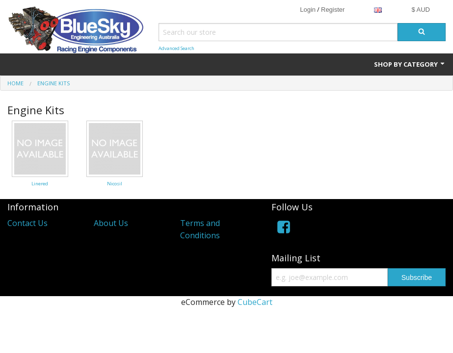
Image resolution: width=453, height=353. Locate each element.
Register (333, 9)
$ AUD (420, 9)
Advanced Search (176, 48)
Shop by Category (410, 64)
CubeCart (255, 302)
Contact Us (27, 223)
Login (308, 9)
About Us (111, 223)
